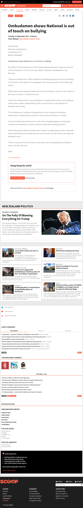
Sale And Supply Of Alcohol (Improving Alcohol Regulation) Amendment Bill (21, 341)
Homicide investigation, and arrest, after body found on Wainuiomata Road (21, 385)
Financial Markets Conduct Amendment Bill (13, 339)
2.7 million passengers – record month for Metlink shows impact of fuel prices (22, 392)
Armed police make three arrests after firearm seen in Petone (17, 382)
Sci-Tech (49, 10)
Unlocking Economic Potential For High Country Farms (16, 348)
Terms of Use (60, 498)
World (56, 10)
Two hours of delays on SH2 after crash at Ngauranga (15, 377)
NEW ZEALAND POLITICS (17, 206)
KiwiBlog (4, 433)
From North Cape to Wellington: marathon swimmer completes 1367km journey (22, 380)
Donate (5, 500)
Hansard (46, 334)
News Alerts (11, 396)
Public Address (6, 431)
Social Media (33, 491)
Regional (34, 10)
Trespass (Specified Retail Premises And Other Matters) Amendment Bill (20, 344)
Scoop (10, 16)
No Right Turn (5, 434)
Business (42, 10)
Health (77, 10)
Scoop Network (34, 493)
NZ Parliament (5, 445)
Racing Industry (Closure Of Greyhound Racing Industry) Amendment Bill (21, 346)
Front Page (4, 10)
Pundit (3, 436)
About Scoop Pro (61, 493)
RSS (4, 352)
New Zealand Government (42, 348)
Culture (62, 10)
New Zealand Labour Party (29, 39)
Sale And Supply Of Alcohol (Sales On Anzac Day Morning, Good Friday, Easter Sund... (24, 337)
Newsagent (6, 498)
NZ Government (6, 446)
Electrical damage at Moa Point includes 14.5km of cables (16, 389)
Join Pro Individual (17, 178)
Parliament (19, 10)
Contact (5, 491)
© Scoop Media (8, 505)
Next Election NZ (34, 498)
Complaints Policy (35, 500)
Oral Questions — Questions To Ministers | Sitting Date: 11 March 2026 (20, 334)
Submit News (7, 496)
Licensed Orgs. (61, 491)
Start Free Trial (77, 2)
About (5, 493)
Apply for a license (62, 496)
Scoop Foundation (35, 496)
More (79, 352)
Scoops (12, 10)
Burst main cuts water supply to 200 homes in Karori (15, 387)
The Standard (5, 438)
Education (70, 10)
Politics (27, 10)
